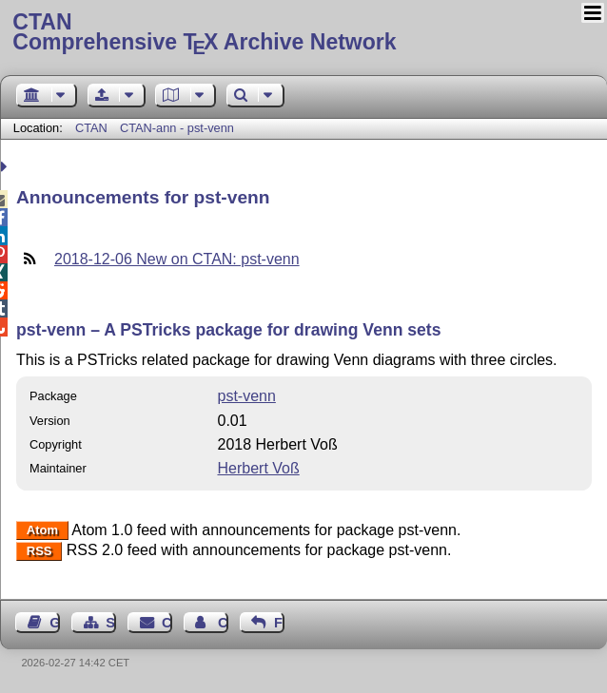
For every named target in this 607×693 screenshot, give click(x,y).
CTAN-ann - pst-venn (177, 128)
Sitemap (111, 622)
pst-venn (246, 396)
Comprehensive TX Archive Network (303, 33)
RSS (39, 551)
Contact (167, 622)
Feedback (279, 622)
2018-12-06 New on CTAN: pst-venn (177, 259)
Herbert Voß (258, 468)
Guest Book (54, 622)
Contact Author (223, 622)
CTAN (91, 128)
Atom (42, 531)
